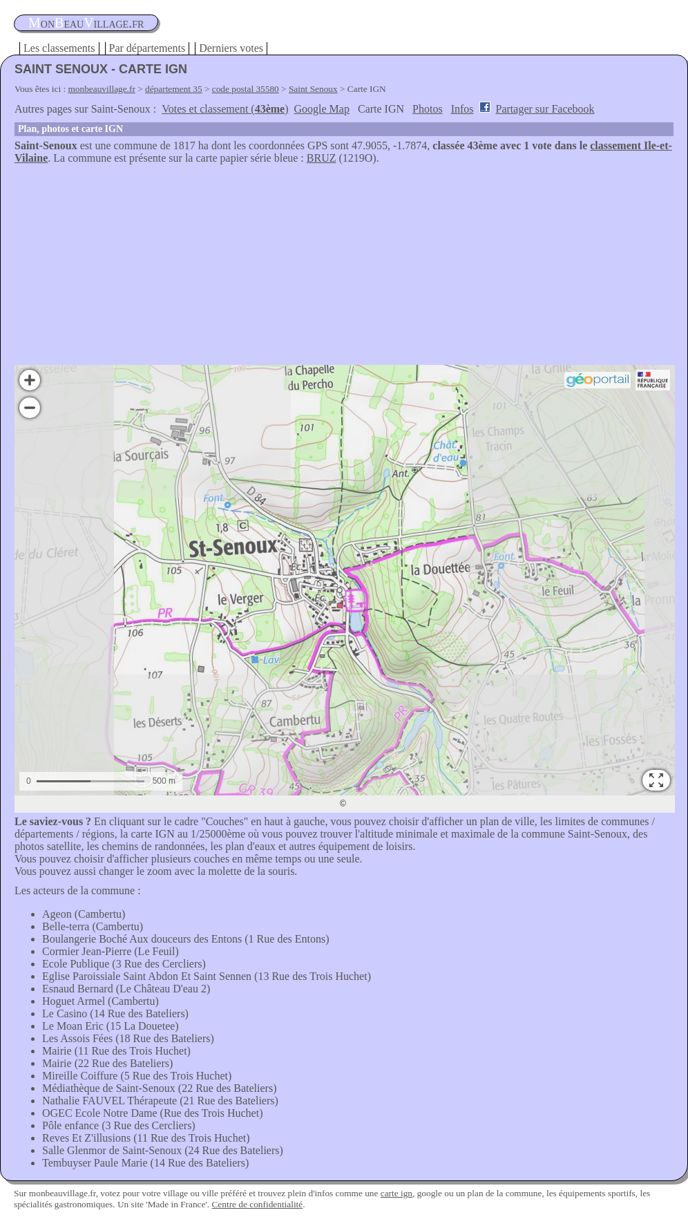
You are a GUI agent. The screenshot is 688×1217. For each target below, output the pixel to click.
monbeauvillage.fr (101, 89)
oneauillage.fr (86, 22)
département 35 (173, 89)
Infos (462, 109)
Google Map (322, 109)
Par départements (147, 48)
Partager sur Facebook (545, 109)
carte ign (396, 1193)
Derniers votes (231, 48)
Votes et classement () (225, 109)
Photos (427, 109)
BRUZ (321, 158)
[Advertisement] (344, 268)
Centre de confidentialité (257, 1204)
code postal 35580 (245, 89)
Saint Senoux (313, 89)
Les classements (59, 48)
